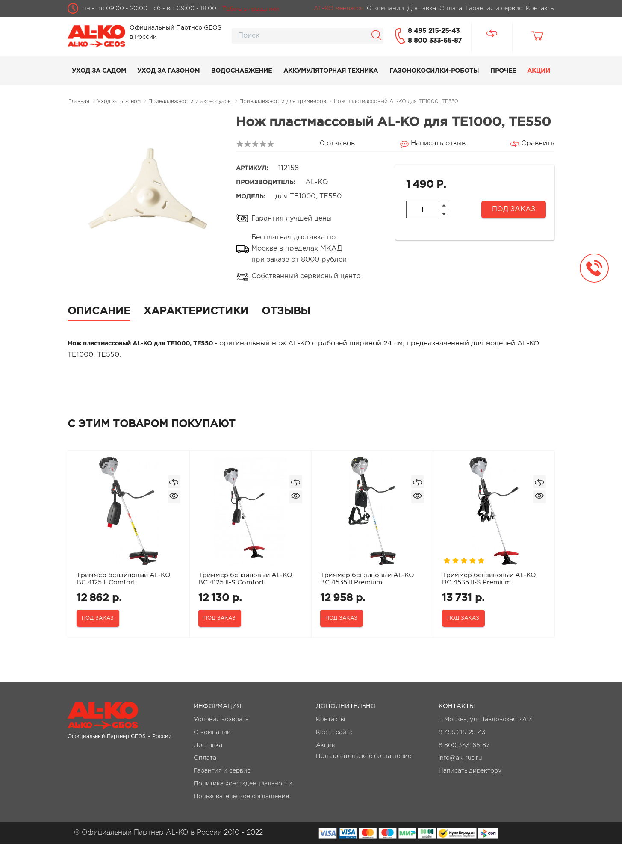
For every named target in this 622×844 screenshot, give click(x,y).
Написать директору (470, 771)
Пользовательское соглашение (241, 797)
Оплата (205, 758)
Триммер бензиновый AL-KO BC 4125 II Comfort (124, 579)
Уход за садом (99, 71)
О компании (212, 732)
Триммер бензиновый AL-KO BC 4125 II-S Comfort (245, 579)
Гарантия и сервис (222, 771)
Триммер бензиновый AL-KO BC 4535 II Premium (367, 579)
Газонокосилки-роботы (434, 71)
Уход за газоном (168, 71)
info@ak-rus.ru (460, 758)
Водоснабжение (241, 71)
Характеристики (196, 311)
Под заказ (513, 209)
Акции (538, 71)
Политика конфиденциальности (243, 784)
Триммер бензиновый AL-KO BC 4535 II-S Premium (489, 579)
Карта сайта (334, 732)
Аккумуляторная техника (330, 71)
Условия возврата (221, 720)
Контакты (330, 720)
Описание (99, 311)
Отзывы (286, 311)
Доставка (208, 745)
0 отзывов (337, 143)
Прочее (503, 71)
